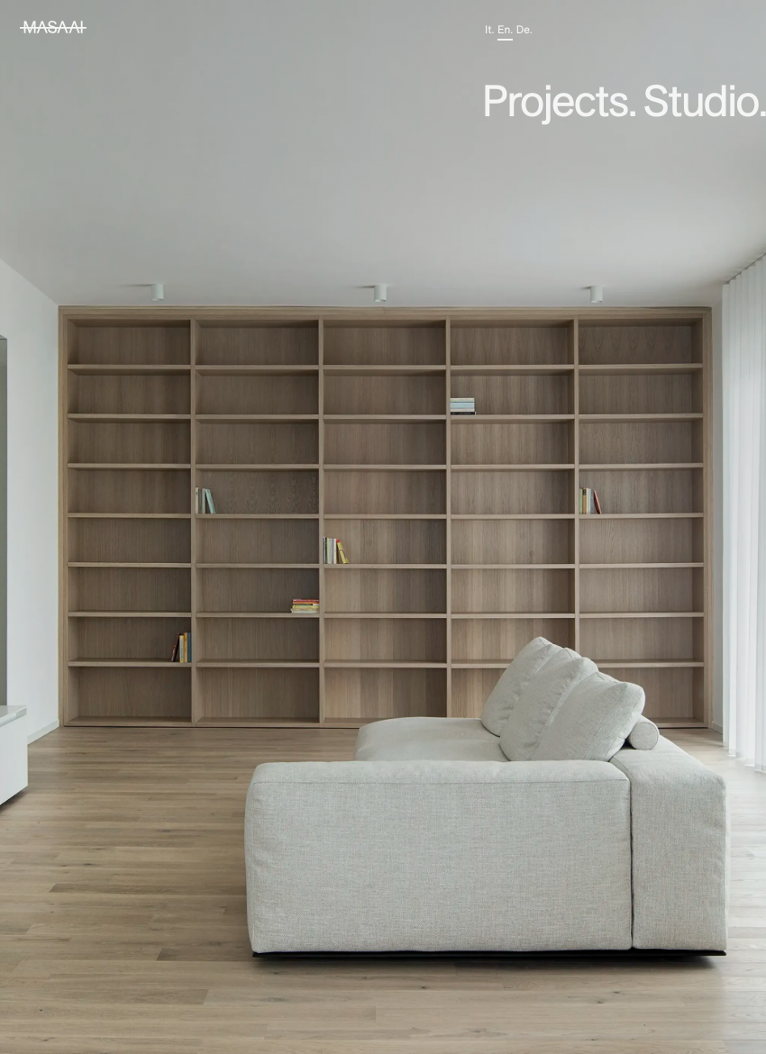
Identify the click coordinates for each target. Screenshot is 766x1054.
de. (524, 30)
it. (489, 30)
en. (505, 30)
